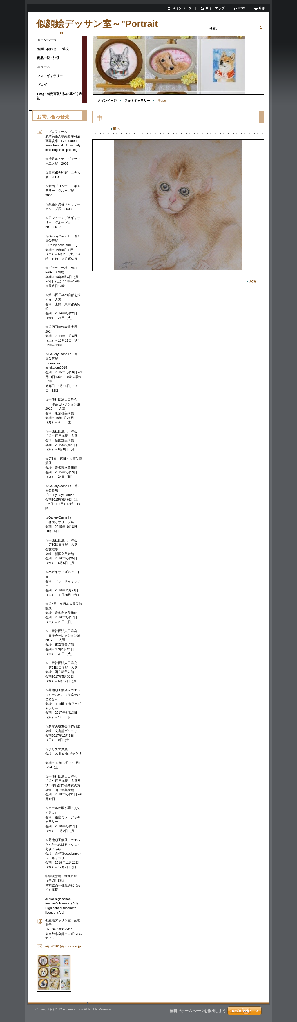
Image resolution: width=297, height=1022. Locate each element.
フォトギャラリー (137, 100)
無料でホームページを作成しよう (198, 1011)
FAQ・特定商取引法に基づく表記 (59, 96)
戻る (252, 282)
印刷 (262, 8)
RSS (241, 8)
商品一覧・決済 (48, 58)
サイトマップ (214, 8)
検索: (213, 28)
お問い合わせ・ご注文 (53, 49)
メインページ (107, 100)
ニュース (43, 67)
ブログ (42, 85)
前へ (116, 129)
